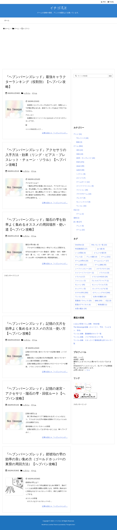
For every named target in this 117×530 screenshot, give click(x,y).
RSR (80, 162)
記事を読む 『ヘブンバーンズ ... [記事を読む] (55, 133)
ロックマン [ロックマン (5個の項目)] (80, 289)
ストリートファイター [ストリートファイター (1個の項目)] (84, 273)
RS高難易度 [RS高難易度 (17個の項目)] (81, 249)
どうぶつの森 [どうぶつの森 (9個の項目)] (100, 253)
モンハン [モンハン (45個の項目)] (80, 285)
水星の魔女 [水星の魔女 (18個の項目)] (81, 308)
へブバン (27, 93)
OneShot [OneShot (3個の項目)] (79, 245)
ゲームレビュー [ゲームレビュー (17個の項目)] (101, 261)
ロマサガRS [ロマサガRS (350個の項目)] (81, 293)
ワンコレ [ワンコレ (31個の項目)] (80, 297)
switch (80, 170)
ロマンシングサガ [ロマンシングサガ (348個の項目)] (101, 293)
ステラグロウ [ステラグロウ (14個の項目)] (103, 269)
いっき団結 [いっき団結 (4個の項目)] (80, 253)
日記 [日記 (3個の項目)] (108, 301)
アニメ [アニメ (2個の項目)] (78, 257)
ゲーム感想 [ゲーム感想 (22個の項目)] (81, 265)
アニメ (78, 134)
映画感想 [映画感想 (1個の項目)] (102, 305)
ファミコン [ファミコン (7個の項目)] (80, 281)
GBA (79, 154)
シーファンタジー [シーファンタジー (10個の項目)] (83, 269)
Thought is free (70, 524)
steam (80, 166)
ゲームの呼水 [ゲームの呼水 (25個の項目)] (81, 261)
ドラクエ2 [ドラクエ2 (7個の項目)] (80, 277)
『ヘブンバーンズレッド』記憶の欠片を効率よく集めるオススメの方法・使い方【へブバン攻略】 (35, 328)
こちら (87, 370)
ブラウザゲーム (83, 194)
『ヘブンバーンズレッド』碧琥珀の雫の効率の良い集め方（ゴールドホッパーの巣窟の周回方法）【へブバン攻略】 (35, 459)
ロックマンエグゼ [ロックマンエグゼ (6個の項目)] (100, 289)
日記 (76, 210)
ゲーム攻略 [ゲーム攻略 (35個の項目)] (100, 265)
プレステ (80, 198)
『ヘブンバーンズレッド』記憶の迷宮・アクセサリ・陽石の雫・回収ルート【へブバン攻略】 (35, 393)
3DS (79, 150)
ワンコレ (81, 206)
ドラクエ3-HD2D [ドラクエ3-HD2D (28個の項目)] (100, 277)
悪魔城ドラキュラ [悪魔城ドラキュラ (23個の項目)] (83, 301)
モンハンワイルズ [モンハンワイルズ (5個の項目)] (100, 285)
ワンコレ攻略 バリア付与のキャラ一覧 (88, 337)
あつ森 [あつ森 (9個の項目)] (101, 249)
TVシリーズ (82, 138)
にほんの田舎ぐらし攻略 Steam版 (87, 324)
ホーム (7, 28)
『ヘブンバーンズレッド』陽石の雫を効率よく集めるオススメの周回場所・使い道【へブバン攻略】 (35, 224)
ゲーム (16, 28)
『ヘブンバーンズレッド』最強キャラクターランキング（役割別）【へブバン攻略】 (35, 82)
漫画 (76, 218)
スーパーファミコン (85, 186)
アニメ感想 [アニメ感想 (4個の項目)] (91, 257)
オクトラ (80, 178)
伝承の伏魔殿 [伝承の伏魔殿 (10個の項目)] (99, 297)
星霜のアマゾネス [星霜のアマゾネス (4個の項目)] (83, 305)
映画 (79, 142)
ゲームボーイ (83, 182)
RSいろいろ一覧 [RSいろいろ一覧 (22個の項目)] (99, 245)
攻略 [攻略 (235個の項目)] (98, 301)
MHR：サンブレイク (85, 158)
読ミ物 (78, 222)
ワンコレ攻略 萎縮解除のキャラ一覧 (87, 334)
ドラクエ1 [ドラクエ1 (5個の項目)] (104, 273)
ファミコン (82, 190)
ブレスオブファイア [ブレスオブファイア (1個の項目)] (100, 281)
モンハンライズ (83, 202)
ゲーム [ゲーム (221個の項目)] (105, 257)
